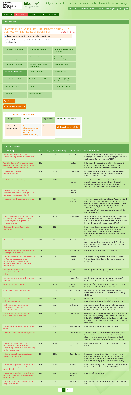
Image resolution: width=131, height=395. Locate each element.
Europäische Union (60, 71)
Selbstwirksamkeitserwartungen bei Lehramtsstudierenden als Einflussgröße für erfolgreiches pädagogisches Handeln (18, 193)
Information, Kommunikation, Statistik (14, 80)
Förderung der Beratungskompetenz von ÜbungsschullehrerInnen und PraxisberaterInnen (17, 307)
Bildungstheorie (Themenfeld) (14, 49)
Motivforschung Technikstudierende (15, 240)
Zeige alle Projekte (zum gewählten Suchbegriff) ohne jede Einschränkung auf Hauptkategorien (33, 41)
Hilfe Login (73, 9)
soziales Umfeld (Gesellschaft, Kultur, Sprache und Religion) (63, 80)
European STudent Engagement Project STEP (19, 333)
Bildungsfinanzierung (35, 57)
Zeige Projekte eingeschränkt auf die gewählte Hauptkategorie (27, 36)
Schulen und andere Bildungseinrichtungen (61, 58)
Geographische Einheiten (62, 86)
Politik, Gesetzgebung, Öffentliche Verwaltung (40, 80)
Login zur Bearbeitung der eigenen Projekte (113, 9)
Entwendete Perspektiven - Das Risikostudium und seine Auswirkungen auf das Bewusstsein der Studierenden (19, 375)
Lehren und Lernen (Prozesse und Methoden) (38, 65)
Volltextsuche (8, 14)
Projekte (32, 14)
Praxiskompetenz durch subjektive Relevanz (18, 199)
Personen (42, 14)
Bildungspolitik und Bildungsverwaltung (11, 58)
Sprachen (32, 86)
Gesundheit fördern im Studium (14, 284)
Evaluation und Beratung (61, 64)
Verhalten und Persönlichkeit (13, 71)
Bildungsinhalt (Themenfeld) (13, 64)
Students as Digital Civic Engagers (15, 180)
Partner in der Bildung (36, 71)
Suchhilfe (68, 31)
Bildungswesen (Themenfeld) (38, 49)
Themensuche (21, 14)
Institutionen (53, 14)
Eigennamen (9, 93)
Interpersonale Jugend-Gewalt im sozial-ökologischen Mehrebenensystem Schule (17, 272)
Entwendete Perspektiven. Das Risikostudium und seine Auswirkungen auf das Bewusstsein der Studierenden (19, 367)
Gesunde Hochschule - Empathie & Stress (18, 290)
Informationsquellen (35, 93)
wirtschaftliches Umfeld (12, 86)
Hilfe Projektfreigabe (87, 9)
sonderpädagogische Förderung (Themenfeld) (64, 50)
